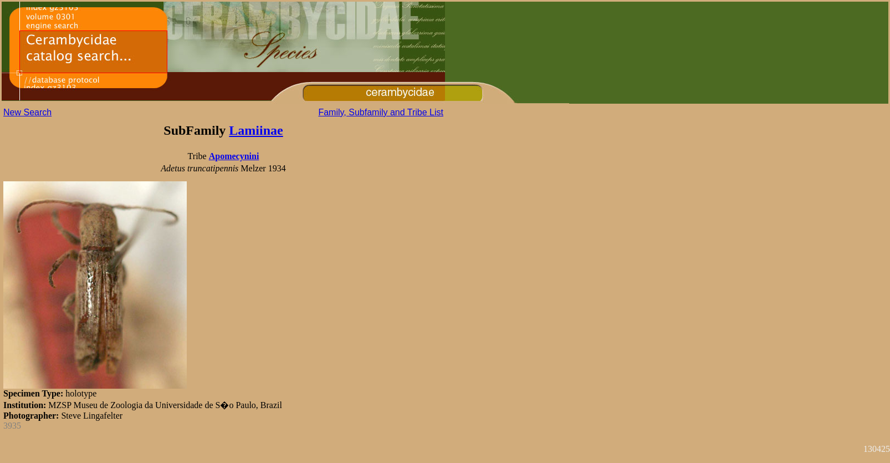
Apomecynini (234, 156)
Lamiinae (256, 130)
